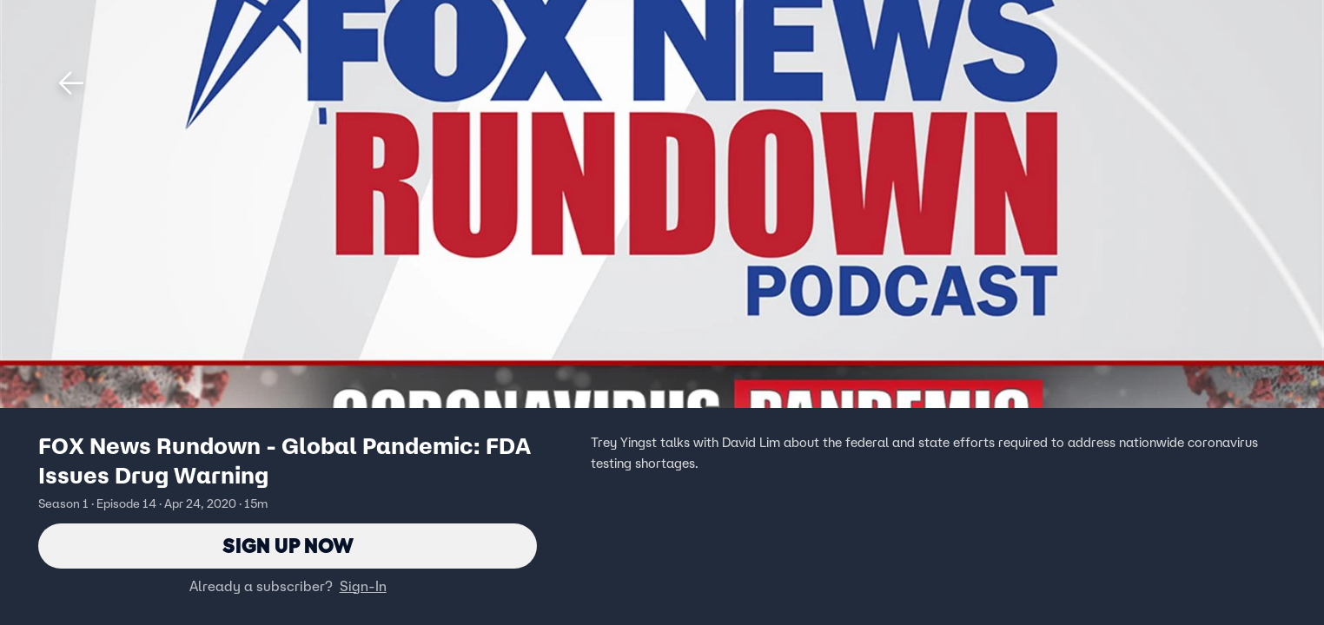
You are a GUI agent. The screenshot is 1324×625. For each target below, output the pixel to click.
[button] (71, 83)
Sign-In (363, 586)
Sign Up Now (288, 545)
